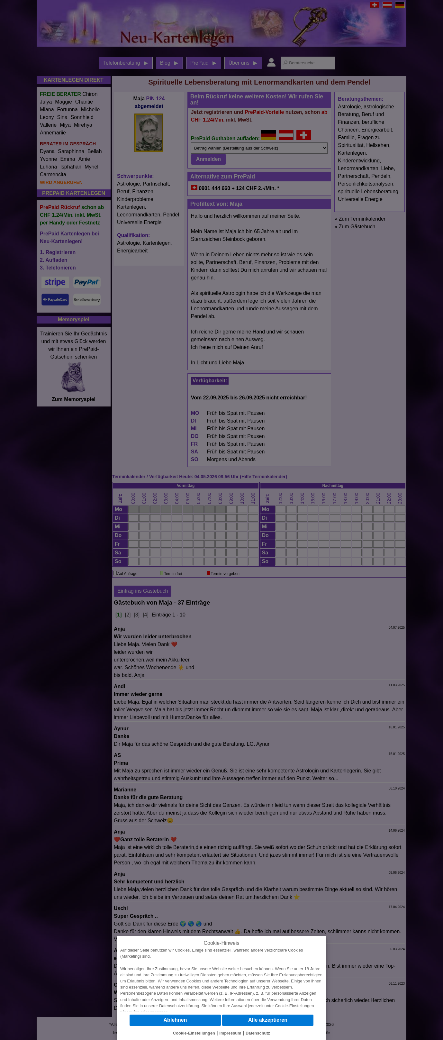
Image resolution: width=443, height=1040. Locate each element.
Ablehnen (175, 1020)
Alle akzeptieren (267, 1020)
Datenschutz (258, 1033)
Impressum (230, 1033)
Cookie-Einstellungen (294, 1005)
